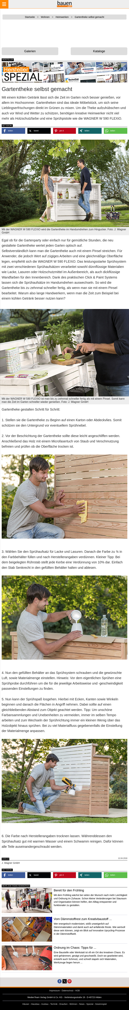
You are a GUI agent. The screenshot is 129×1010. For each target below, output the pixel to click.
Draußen (63, 1004)
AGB (77, 990)
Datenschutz (67, 990)
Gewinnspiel (101, 1004)
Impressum (54, 990)
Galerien (30, 51)
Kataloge (99, 51)
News (81, 1004)
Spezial (89, 1004)
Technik (53, 1004)
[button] (13, 131)
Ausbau (45, 1004)
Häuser (25, 1004)
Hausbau (35, 1004)
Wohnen (73, 1004)
